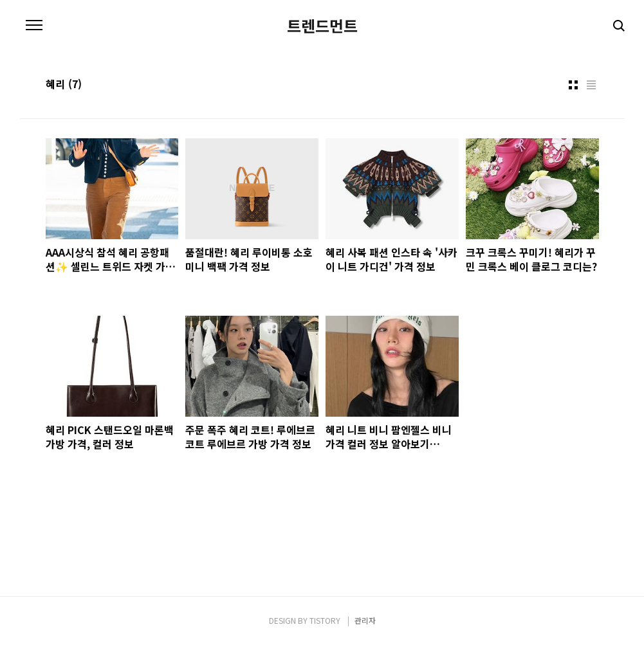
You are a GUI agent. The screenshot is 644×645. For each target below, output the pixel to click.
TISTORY (324, 620)
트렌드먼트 (322, 25)
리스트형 (591, 85)
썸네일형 (573, 85)
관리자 (365, 620)
